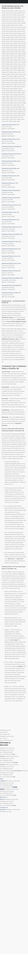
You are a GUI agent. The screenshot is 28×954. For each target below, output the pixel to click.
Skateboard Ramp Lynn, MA (10, 183)
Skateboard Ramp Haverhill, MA (11, 197)
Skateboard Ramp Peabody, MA (11, 190)
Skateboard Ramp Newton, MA (11, 139)
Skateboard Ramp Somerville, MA (11, 154)
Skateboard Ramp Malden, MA (10, 168)
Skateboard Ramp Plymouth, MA (11, 263)
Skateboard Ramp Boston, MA (10, 124)
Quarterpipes (17, 770)
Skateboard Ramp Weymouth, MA (12, 227)
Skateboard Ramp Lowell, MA (10, 212)
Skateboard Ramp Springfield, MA (11, 285)
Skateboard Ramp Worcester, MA (11, 241)
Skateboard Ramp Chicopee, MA (11, 292)
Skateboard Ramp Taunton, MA (11, 256)
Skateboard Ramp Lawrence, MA (11, 205)
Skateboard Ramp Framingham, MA (12, 234)
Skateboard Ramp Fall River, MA (11, 270)
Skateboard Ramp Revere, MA (10, 175)
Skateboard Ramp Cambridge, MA (11, 146)
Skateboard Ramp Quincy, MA (10, 219)
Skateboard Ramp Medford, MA (11, 161)
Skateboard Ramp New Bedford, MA (12, 278)
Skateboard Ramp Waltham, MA (11, 132)
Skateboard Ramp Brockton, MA (11, 249)
